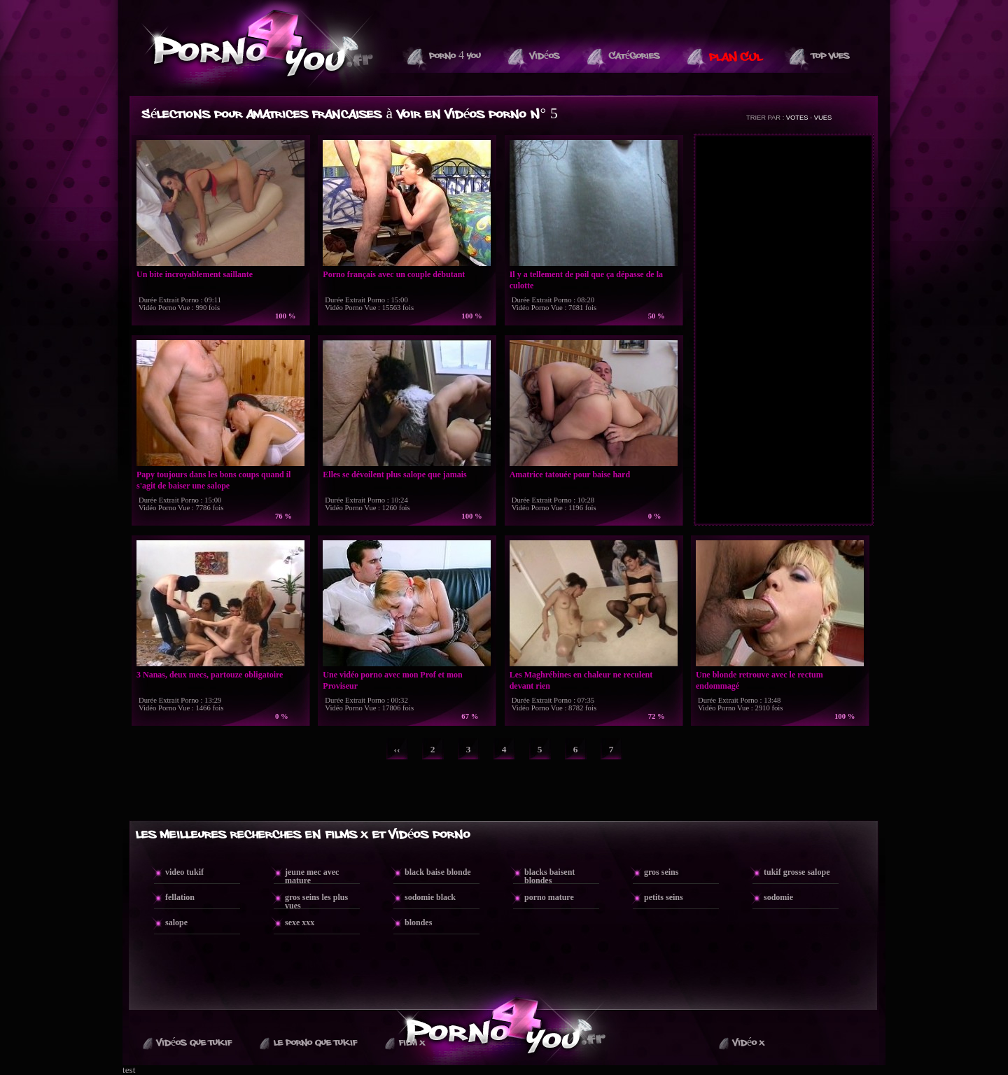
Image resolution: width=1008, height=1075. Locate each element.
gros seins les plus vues (316, 901)
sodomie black (430, 897)
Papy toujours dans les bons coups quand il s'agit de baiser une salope (213, 480)
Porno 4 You (455, 56)
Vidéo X (748, 1042)
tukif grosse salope (797, 872)
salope (176, 922)
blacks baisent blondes (549, 876)
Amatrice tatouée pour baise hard (570, 474)
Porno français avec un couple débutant (394, 274)
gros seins (661, 872)
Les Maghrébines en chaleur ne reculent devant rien (581, 680)
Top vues (830, 56)
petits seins (663, 897)
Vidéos (545, 56)
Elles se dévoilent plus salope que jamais (394, 474)
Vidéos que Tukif (194, 1042)
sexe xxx (299, 922)
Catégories (634, 56)
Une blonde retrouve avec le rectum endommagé (759, 680)
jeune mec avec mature (312, 876)
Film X (412, 1042)
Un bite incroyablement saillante (194, 274)
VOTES (797, 117)
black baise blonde (438, 872)
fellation (180, 897)
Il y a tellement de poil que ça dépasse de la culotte (586, 279)
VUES (823, 117)
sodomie (778, 897)
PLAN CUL (735, 57)
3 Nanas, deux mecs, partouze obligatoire (209, 675)
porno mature (549, 897)
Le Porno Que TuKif (315, 1042)
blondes (418, 922)
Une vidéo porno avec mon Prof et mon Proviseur (392, 680)
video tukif (184, 872)
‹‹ (397, 749)
